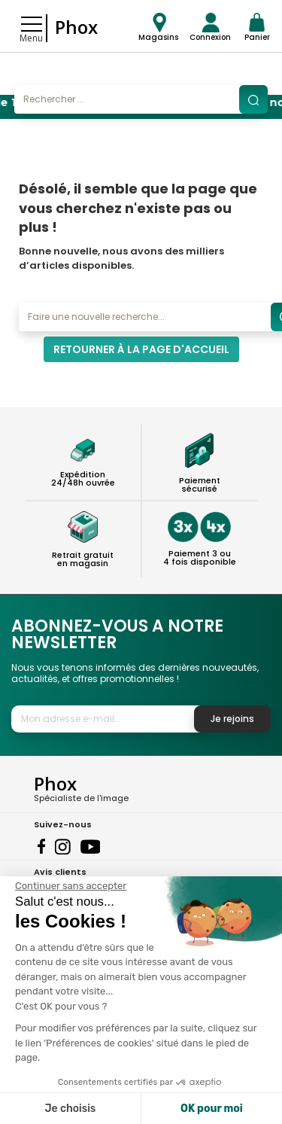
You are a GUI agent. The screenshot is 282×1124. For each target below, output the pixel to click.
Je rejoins (232, 718)
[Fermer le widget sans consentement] (71, 886)
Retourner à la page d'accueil (141, 349)
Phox (76, 26)
